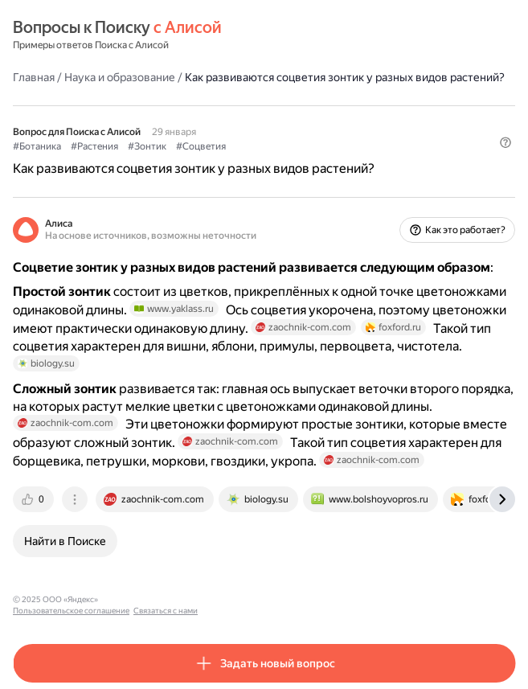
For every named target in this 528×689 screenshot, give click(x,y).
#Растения (94, 146)
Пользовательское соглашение (163, 599)
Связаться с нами (258, 599)
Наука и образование (119, 77)
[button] (505, 142)
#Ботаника (37, 146)
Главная (34, 77)
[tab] (34, 499)
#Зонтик (147, 146)
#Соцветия (201, 146)
